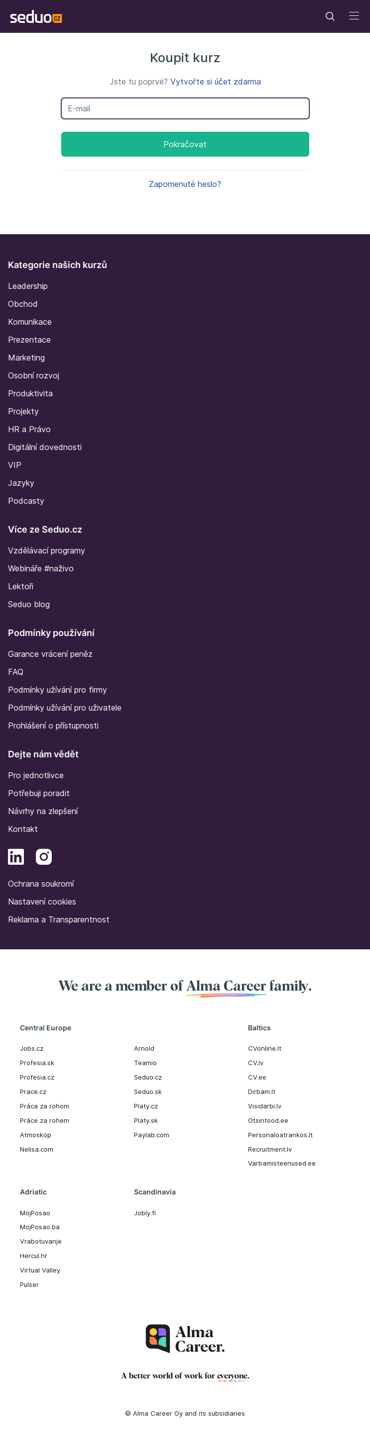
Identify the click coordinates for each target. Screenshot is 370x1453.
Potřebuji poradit (39, 793)
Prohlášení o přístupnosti (53, 725)
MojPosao (35, 1213)
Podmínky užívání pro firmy (57, 690)
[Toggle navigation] (330, 16)
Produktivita (30, 393)
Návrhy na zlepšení (43, 811)
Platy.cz (146, 1106)
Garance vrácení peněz (50, 654)
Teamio (145, 1063)
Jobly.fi (145, 1213)
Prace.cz (33, 1091)
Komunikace (30, 322)
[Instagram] (44, 858)
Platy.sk (146, 1120)
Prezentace (29, 340)
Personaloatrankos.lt (280, 1135)
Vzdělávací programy (46, 550)
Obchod (23, 304)
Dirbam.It (261, 1091)
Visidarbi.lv (264, 1106)
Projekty (23, 411)
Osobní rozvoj (33, 375)
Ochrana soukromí (41, 884)
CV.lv (255, 1063)
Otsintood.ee (268, 1120)
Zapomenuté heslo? (185, 184)
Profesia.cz (37, 1077)
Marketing (26, 358)
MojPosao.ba (40, 1227)
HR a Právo (29, 429)
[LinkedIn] (16, 858)
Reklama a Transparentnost (59, 919)
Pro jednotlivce (36, 775)
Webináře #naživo (41, 568)
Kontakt (23, 829)
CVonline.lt (264, 1048)
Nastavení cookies (42, 902)
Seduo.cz (148, 1077)
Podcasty (26, 501)
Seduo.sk (148, 1091)
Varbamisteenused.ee (282, 1163)
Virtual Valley (40, 1270)
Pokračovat (185, 144)
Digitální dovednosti (45, 447)
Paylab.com (151, 1135)
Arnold (144, 1048)
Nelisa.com (36, 1149)
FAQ (15, 672)
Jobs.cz (31, 1048)
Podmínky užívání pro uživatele (65, 708)
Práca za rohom (44, 1106)
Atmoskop (35, 1135)
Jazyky (21, 483)
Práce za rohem (44, 1120)
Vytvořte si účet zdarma (215, 82)
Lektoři (20, 586)
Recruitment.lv (270, 1149)
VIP (14, 465)
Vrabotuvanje (41, 1241)
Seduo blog (29, 604)
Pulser (29, 1284)
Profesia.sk (37, 1063)
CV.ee (257, 1077)
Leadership (28, 286)
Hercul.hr (33, 1256)
